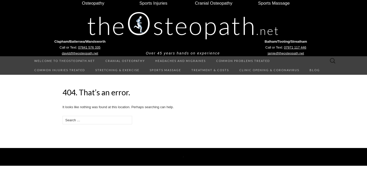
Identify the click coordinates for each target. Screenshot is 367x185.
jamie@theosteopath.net (286, 53)
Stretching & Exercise (117, 70)
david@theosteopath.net (80, 53)
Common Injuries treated (59, 70)
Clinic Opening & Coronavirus (269, 70)
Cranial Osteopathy (125, 60)
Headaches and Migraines (180, 60)
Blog (315, 70)
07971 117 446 (295, 47)
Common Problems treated (243, 60)
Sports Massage (165, 70)
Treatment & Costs (210, 70)
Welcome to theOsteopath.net (64, 60)
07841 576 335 (89, 47)
